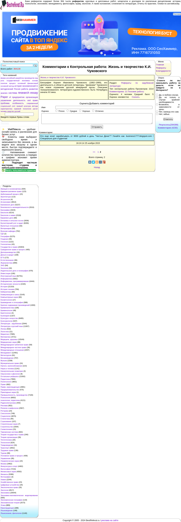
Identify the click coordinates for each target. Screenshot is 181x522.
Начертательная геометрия (12, 371)
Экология (4, 490)
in (37, 86)
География (5, 236)
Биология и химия (8, 215)
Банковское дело (8, 205)
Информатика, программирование (15, 281)
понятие (4, 83)
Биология (4, 213)
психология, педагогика (10, 400)
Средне (72, 111)
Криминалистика (7, 308)
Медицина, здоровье (9, 339)
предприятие (18, 97)
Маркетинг (5, 334)
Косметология (6, 300)
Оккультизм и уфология (10, 374)
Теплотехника (6, 440)
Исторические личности (10, 284)
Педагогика (5, 379)
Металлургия (6, 355)
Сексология (5, 413)
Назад (97, 167)
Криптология (6, 313)
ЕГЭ (2, 258)
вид (36, 78)
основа (35, 81)
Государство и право (9, 247)
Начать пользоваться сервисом (20, 170)
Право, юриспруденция (10, 387)
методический (7, 89)
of (10, 97)
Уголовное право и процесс (12, 456)
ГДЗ (2, 234)
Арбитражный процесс (10, 194)
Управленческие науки (10, 461)
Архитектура (6, 197)
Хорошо (84, 111)
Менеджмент (6, 353)
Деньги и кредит (7, 255)
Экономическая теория (10, 503)
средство (10, 111)
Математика (6, 337)
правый (20, 106)
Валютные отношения (10, 226)
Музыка (4, 361)
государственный (13, 81)
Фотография (6, 477)
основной (4, 86)
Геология (4, 242)
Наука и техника (7, 369)
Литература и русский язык (12, 326)
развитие (33, 89)
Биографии (5, 210)
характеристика (6, 109)
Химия (3, 480)
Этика (3, 505)
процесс (12, 83)
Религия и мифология (9, 408)
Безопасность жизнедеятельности (15, 207)
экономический (29, 86)
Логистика (5, 332)
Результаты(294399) (168, 124)
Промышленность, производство (14, 395)
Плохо (60, 111)
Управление (5, 458)
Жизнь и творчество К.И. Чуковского (58, 77)
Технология (5, 443)
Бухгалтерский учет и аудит (12, 223)
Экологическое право (9, 487)
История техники (7, 289)
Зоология (4, 268)
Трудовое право (7, 450)
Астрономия (6, 202)
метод (11, 86)
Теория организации (9, 437)
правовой (17, 109)
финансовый (32, 83)
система (13, 93)
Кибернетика (6, 292)
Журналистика (7, 263)
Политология (6, 382)
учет (13, 106)
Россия (17, 89)
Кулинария (5, 316)
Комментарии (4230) (168, 128)
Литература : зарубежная (11, 324)
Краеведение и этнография (12, 302)
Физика (4, 464)
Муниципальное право (10, 363)
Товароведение (7, 445)
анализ (4, 93)
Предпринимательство (10, 390)
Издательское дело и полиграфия (14, 271)
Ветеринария (6, 228)
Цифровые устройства (10, 485)
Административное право (11, 191)
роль (2, 81)
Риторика (4, 411)
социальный (6, 106)
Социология (5, 416)
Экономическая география (11, 500)
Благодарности (163, 71)
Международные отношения (12, 350)
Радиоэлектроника (8, 403)
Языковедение (7, 510)
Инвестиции (5, 273)
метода (35, 106)
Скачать (136, 97)
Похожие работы (136, 91)
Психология (5, 398)
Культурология (7, 321)
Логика (3, 329)
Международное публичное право (15, 345)
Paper (4, 97)
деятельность (19, 100)
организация (32, 97)
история (18, 86)
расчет (35, 109)
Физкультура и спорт (9, 466)
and (29, 100)
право (35, 100)
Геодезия (4, 239)
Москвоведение (7, 358)
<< (94, 152)
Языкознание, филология (11, 513)
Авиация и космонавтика (11, 189)
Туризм (3, 453)
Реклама (4, 406)
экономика (26, 81)
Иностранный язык (8, 276)
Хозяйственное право (9, 482)
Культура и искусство (9, 318)
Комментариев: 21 (118, 91)
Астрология (5, 199)
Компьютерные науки (9, 297)
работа (24, 89)
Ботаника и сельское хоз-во (12, 221)
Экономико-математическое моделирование (19, 495)
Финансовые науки (8, 472)
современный (32, 103)
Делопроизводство (8, 252)
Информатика (6, 279)
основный (22, 83)
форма (3, 78)
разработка (19, 78)
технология (27, 109)
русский (17, 111)
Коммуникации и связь (10, 295)
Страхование (6, 421)
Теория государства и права (12, 435)
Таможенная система (9, 432)
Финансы (4, 474)
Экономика (5, 493)
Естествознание (7, 260)
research (23, 92)
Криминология (6, 310)
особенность (18, 103)
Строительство (7, 427)
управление (6, 100)
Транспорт (5, 448)
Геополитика (6, 244)
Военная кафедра (8, 231)
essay (34, 92)
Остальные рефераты (10, 376)
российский (10, 78)
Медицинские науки (9, 342)
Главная (160, 64)
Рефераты (161, 68)
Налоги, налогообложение (11, 366)
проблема (5, 103)
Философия (5, 469)
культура (27, 106)
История (4, 287)
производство (29, 78)
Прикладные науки (8, 392)
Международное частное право (13, 347)
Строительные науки (9, 424)
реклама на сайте (109, 520)
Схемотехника (6, 429)
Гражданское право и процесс (13, 250)
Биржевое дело (7, 218)
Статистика (5, 419)
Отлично (97, 111)
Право (3, 384)
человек (4, 111)
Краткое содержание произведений (15, 305)
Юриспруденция (7, 508)
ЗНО (2, 265)
